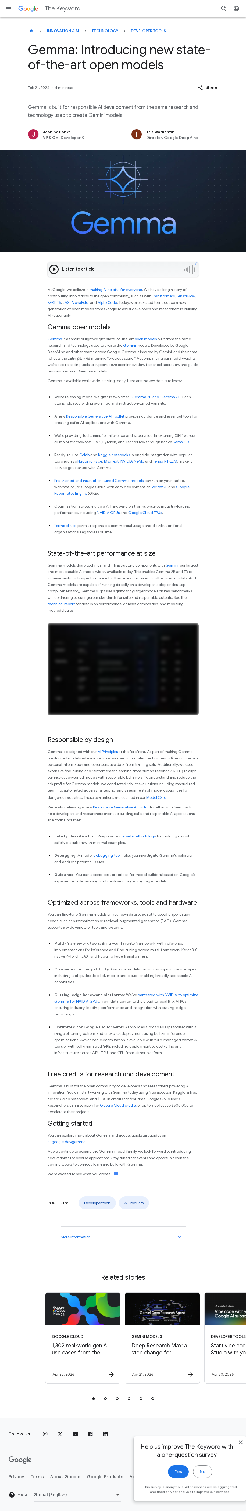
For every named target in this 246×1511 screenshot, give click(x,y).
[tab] (93, 1399)
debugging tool (107, 855)
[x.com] (60, 1434)
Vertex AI (159, 487)
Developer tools (148, 30)
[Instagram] (45, 1434)
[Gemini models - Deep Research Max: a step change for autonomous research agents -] (162, 1338)
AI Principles (108, 751)
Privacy (16, 1477)
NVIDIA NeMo (132, 461)
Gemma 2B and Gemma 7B (155, 396)
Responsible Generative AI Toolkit (95, 416)
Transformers (163, 296)
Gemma (55, 339)
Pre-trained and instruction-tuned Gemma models (99, 480)
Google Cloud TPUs (145, 512)
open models (146, 339)
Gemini (129, 345)
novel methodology (139, 836)
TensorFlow (185, 296)
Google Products (105, 1477)
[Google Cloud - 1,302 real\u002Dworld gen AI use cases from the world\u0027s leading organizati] (82, 1338)
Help (18, 1495)
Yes (167, 1479)
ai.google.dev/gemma (66, 1141)
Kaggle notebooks (114, 454)
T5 (59, 302)
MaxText (111, 461)
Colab (84, 454)
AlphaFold (79, 302)
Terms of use (65, 525)
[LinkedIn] (105, 1434)
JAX (66, 302)
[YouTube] (75, 1434)
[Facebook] (90, 1434)
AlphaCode (107, 302)
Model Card (156, 797)
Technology (105, 30)
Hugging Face (89, 461)
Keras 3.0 (181, 441)
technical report (61, 603)
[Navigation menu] (8, 8)
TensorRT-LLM (165, 461)
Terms (37, 1477)
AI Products (134, 1202)
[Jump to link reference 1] (171, 796)
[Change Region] (77, 1494)
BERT (51, 302)
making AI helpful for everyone (116, 289)
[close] (229, 1449)
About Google (65, 1477)
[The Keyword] (31, 30)
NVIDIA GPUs (108, 512)
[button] (207, 88)
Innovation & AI (63, 30)
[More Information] (180, 1237)
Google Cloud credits (118, 1105)
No (191, 1479)
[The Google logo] (20, 1460)
